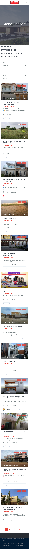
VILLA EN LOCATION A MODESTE (13, 326)
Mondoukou (6, 98)
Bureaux (5, 545)
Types (4, 62)
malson (7, 338)
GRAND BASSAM (7, 465)
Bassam (5, 214)
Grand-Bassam (13, 98)
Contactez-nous (17, 541)
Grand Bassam (6, 72)
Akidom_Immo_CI (10, 195)
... (5, 150)
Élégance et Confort (9, 361)
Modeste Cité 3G (7, 392)
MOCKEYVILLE (7, 428)
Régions (4, 68)
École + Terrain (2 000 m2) (11, 218)
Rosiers (5, 249)
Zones (4, 75)
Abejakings (8, 409)
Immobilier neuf (19, 543)
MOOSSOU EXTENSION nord (10, 137)
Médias (23, 541)
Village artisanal (7, 286)
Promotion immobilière (13, 545)
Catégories (5, 65)
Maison (12, 543)
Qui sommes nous (7, 541)
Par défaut (5, 78)
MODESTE (6, 175)
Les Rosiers (6, 357)
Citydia (5, 503)
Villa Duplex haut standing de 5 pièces (14, 397)
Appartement (6, 543)
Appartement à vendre (10, 291)
